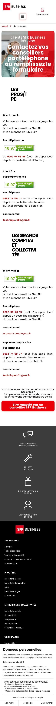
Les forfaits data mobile (14, 583)
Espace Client (10, 643)
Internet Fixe (9, 595)
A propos (8, 546)
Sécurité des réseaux (13, 628)
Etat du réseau (10, 563)
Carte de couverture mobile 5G (18, 559)
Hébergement (10, 623)
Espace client (42, 14)
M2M (6, 587)
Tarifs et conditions (12, 551)
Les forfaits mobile (12, 579)
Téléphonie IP (10, 619)
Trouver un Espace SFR (14, 555)
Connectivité (10, 615)
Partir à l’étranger (12, 591)
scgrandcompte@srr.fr (17, 333)
